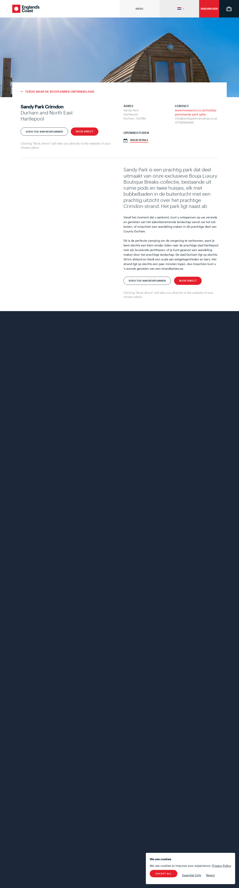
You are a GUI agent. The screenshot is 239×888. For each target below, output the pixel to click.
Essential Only (191, 875)
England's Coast (25, 9)
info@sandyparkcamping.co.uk (196, 118)
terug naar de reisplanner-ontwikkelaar (59, 91)
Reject (210, 875)
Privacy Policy (221, 865)
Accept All (164, 873)
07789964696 (184, 122)
